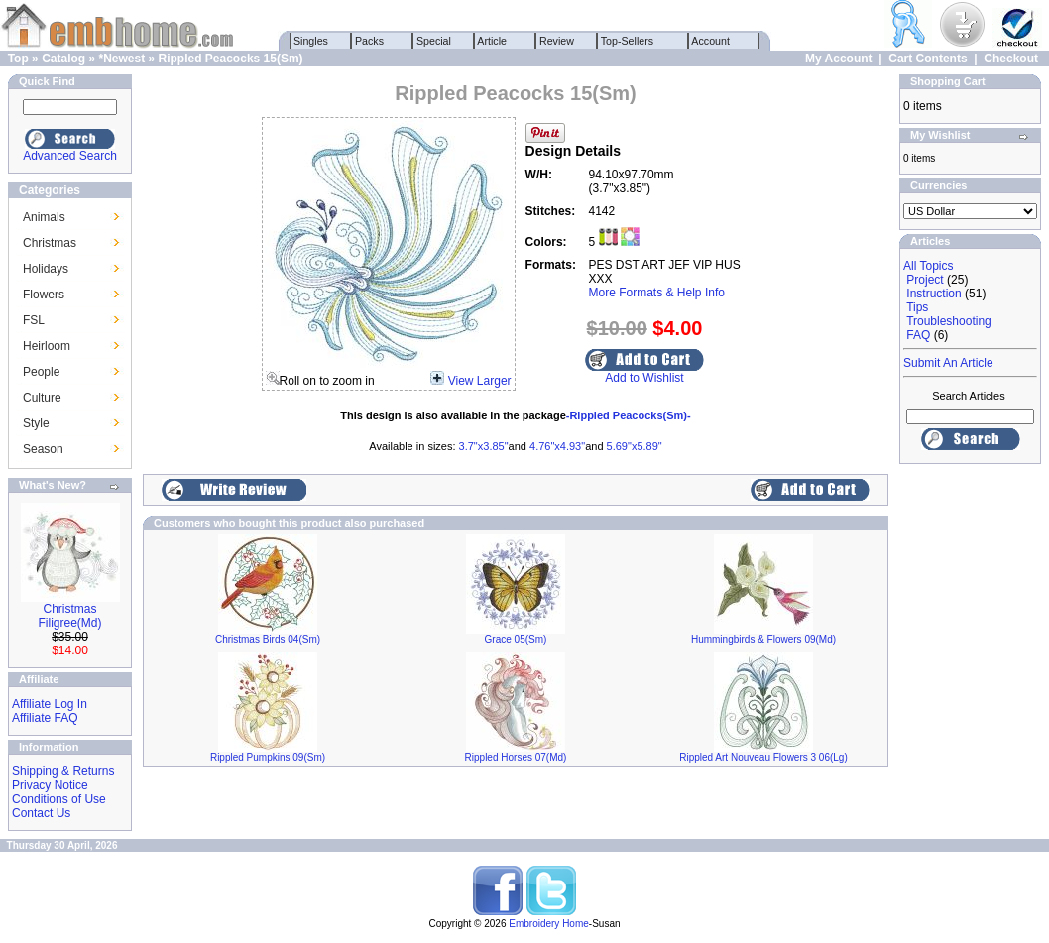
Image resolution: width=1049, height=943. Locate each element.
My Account (839, 58)
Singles (311, 41)
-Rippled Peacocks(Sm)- (628, 415)
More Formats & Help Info (657, 292)
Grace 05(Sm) (516, 639)
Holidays (45, 269)
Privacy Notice (50, 785)
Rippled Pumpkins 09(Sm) (267, 757)
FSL (34, 320)
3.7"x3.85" (484, 446)
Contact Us (41, 813)
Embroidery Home (549, 923)
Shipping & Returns (63, 771)
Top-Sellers (627, 41)
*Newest (121, 58)
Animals (44, 217)
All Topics (928, 266)
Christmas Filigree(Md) (69, 616)
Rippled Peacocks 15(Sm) (231, 58)
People (41, 372)
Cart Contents (927, 58)
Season (43, 449)
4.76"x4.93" (557, 446)
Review (556, 41)
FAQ (918, 335)
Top (18, 58)
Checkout (1011, 58)
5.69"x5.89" (634, 446)
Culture (42, 398)
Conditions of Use (59, 799)
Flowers (43, 294)
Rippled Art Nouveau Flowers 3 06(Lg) (763, 757)
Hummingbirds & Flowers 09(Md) (763, 639)
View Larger (480, 381)
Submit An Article (948, 363)
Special (433, 41)
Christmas (49, 243)
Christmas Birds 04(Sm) (267, 639)
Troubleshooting (948, 321)
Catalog (63, 58)
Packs (369, 41)
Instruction (933, 293)
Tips (917, 307)
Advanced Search (70, 156)
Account (711, 41)
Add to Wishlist (644, 378)
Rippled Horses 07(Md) (516, 757)
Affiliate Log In (49, 704)
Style (36, 423)
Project (924, 280)
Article (492, 41)
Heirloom (46, 346)
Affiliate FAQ (44, 718)
